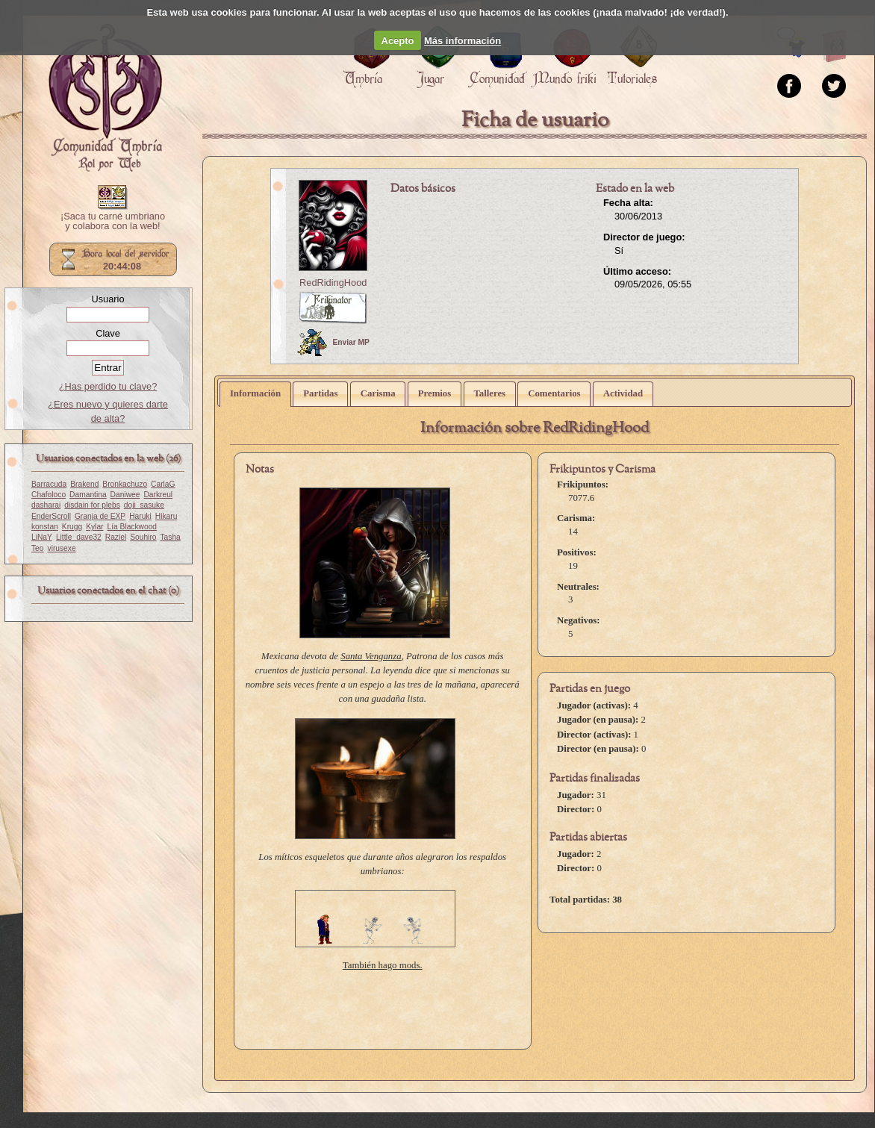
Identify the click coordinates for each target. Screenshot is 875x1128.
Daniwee (125, 494)
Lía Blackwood (133, 527)
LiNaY (41, 537)
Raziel (115, 537)
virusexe (62, 548)
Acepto (398, 40)
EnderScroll (51, 516)
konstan (44, 527)
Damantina (88, 494)
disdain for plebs (92, 505)
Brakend (84, 484)
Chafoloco (48, 494)
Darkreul (157, 494)
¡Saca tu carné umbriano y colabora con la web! (112, 221)
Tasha (171, 537)
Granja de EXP (100, 516)
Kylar (94, 527)
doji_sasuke (144, 505)
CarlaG (163, 484)
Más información (462, 40)
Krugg (72, 527)
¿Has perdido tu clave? (108, 386)
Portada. (105, 97)
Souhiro (143, 537)
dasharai (45, 505)
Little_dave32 (79, 537)
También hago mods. (383, 965)
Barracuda (48, 484)
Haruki (140, 516)
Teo (37, 548)
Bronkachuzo (124, 484)
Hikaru (166, 516)
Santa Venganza (370, 656)
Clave (108, 333)
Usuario (107, 299)
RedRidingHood (333, 282)
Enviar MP (333, 343)
